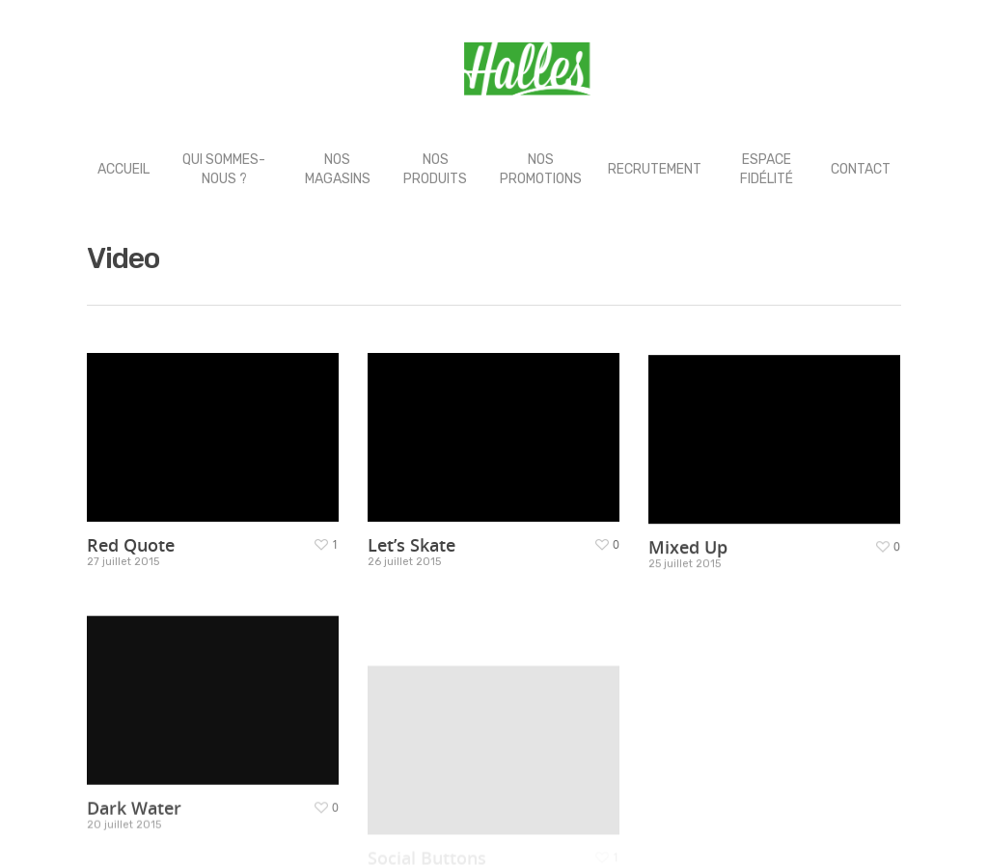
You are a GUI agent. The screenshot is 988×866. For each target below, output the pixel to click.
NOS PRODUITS (435, 169)
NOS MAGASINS (337, 169)
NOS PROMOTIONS (541, 169)
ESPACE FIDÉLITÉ (766, 169)
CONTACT (861, 169)
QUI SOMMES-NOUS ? (223, 169)
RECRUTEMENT (654, 169)
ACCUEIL (123, 169)
